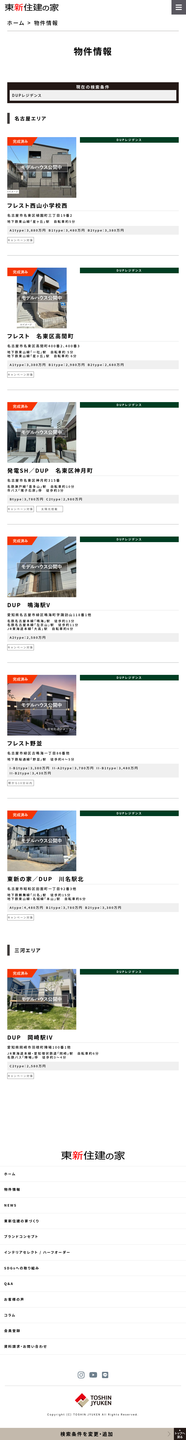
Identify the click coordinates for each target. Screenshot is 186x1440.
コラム (10, 1315)
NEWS (10, 1205)
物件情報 (12, 1189)
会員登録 (12, 1330)
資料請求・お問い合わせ (25, 1346)
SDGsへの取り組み (21, 1268)
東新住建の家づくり (21, 1220)
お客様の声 (14, 1299)
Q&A (9, 1283)
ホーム (16, 22)
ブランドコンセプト (21, 1236)
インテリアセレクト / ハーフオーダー (37, 1252)
